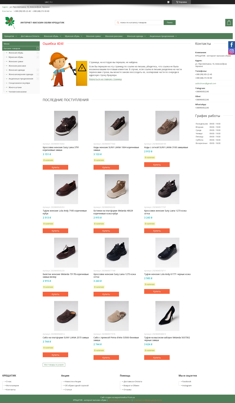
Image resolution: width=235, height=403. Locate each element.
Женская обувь (51, 36)
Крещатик (9, 36)
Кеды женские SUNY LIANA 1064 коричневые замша (116, 148)
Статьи (68, 389)
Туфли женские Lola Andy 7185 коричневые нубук (65, 212)
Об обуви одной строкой (77, 385)
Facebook (186, 381)
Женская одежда (135, 36)
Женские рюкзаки (113, 36)
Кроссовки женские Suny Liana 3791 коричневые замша (61, 148)
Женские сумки (93, 36)
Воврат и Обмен (131, 385)
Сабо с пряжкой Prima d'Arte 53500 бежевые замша (116, 339)
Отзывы (127, 389)
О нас (8, 381)
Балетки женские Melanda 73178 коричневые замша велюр (66, 275)
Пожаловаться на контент (119, 400)
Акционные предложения (162, 36)
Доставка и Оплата (30, 36)
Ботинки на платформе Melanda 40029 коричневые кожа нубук (113, 212)
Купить (55, 167)
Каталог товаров (12, 48)
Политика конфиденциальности (147, 400)
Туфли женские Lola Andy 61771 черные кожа (167, 274)
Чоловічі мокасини (18, 91)
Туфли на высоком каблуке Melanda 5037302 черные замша (167, 339)
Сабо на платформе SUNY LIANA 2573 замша (66, 337)
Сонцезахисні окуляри (19, 83)
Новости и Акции (73, 381)
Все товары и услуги (54, 364)
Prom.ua (131, 397)
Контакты (11, 389)
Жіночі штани (15, 87)
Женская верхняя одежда (21, 74)
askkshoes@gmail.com (205, 83)
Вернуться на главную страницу (105, 79)
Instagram (187, 385)
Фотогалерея (12, 385)
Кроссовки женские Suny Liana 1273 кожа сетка (165, 212)
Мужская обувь (72, 36)
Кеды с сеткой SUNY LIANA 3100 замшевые (166, 147)
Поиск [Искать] (170, 22)
